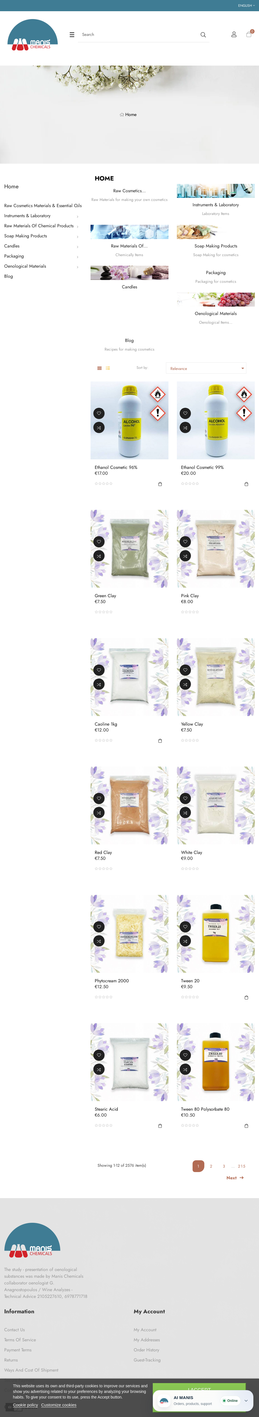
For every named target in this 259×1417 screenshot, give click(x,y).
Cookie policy (25, 1404)
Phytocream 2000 (112, 980)
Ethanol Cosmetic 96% (116, 467)
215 (242, 1166)
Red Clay (103, 852)
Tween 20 (190, 980)
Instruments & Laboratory (27, 215)
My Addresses (147, 1340)
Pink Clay (190, 595)
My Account (145, 1329)
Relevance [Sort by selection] (208, 368)
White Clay (191, 852)
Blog (8, 276)
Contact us (14, 1329)
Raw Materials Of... (129, 246)
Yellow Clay (192, 724)
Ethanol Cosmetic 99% (202, 467)
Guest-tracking (147, 1360)
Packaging (14, 256)
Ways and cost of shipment (31, 1370)
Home (11, 186)
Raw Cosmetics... (129, 190)
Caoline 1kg (106, 724)
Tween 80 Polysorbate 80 (205, 1109)
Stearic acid (106, 1109)
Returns (11, 1360)
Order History (146, 1350)
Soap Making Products (25, 236)
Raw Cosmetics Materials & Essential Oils (43, 205)
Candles (11, 246)
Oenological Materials (25, 266)
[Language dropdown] (246, 5)
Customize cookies (59, 1404)
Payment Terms (17, 1350)
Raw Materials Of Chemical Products (38, 226)
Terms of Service (20, 1340)
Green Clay (105, 595)
